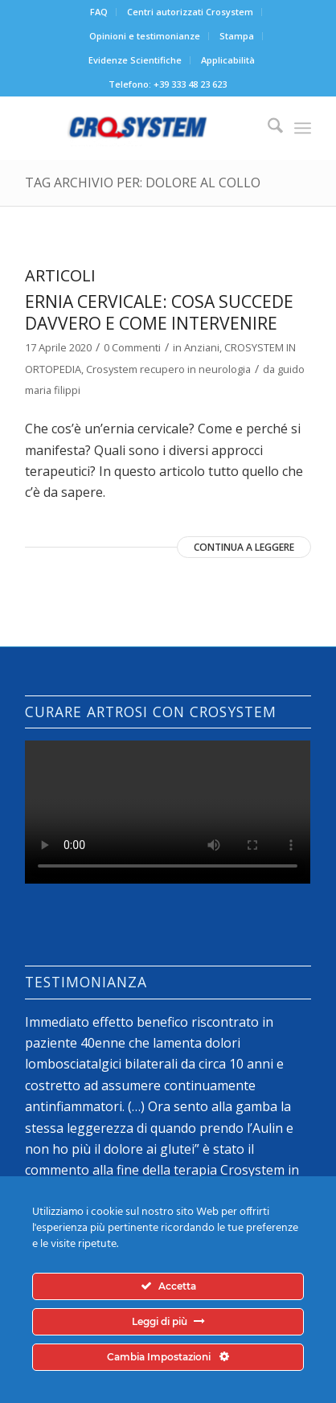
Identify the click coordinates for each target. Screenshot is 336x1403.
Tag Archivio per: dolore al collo (142, 182)
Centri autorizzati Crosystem (190, 12)
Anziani (201, 347)
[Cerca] (267, 128)
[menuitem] (99, 12)
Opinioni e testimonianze (144, 36)
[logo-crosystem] (139, 128)
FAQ (99, 12)
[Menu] (302, 128)
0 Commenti (132, 347)
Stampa (236, 36)
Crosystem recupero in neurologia (168, 369)
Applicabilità (228, 60)
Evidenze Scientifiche (135, 60)
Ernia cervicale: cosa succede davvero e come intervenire (159, 312)
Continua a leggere (244, 547)
